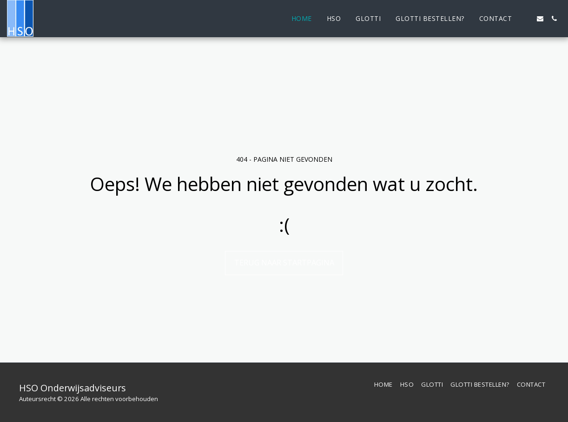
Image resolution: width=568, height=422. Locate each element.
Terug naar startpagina (284, 262)
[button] (526, 18)
